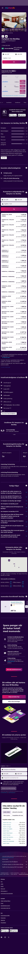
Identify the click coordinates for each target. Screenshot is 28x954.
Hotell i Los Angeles (7, 828)
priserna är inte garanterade (8, 857)
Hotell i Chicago (7, 839)
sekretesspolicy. (12, 792)
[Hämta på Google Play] (13, 115)
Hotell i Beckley (14, 874)
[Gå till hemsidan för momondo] (10, 8)
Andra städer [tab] (7, 812)
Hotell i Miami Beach (7, 833)
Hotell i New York (7, 822)
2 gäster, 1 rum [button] (7, 58)
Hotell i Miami (6, 831)
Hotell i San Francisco (8, 837)
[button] (2, 8)
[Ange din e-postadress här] (15, 778)
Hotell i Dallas (6, 843)
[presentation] (22, 115)
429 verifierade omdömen (18, 48)
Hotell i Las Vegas (7, 826)
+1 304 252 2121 (6, 45)
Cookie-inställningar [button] (5, 367)
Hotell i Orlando (6, 835)
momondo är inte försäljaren (14, 862)
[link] (14, 669)
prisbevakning (10, 661)
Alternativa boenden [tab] (17, 812)
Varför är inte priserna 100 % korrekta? (14, 867)
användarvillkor (4, 792)
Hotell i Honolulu (7, 824)
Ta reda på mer (6, 357)
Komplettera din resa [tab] (17, 815)
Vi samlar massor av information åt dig (14, 864)
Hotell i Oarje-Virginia (4, 874)
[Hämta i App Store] (22, 115)
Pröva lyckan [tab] (7, 815)
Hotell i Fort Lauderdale (8, 841)
